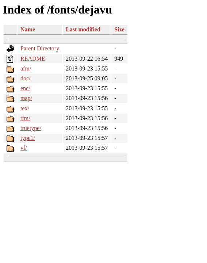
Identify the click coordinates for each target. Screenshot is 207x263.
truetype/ (30, 128)
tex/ (24, 108)
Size (119, 29)
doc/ (25, 78)
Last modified (83, 29)
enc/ (25, 88)
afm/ (25, 68)
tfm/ (25, 118)
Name (27, 29)
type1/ (27, 138)
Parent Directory (39, 48)
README (32, 59)
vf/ (23, 148)
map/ (26, 98)
